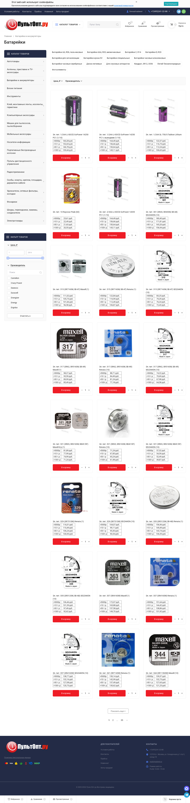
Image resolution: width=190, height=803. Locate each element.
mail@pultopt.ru (156, 762)
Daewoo (12, 287)
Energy (12, 302)
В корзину (66, 158)
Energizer (13, 297)
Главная (8, 36)
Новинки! (105, 763)
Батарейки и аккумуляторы (28, 36)
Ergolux (12, 307)
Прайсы (104, 759)
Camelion (13, 278)
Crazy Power (14, 283)
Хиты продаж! (107, 768)
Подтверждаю (171, 4)
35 (122, 720)
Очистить (25, 316)
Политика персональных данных (17, 758)
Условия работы (108, 750)
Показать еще (118, 711)
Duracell (12, 292)
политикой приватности (123, 6)
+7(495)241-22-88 (159, 11)
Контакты (105, 754)
